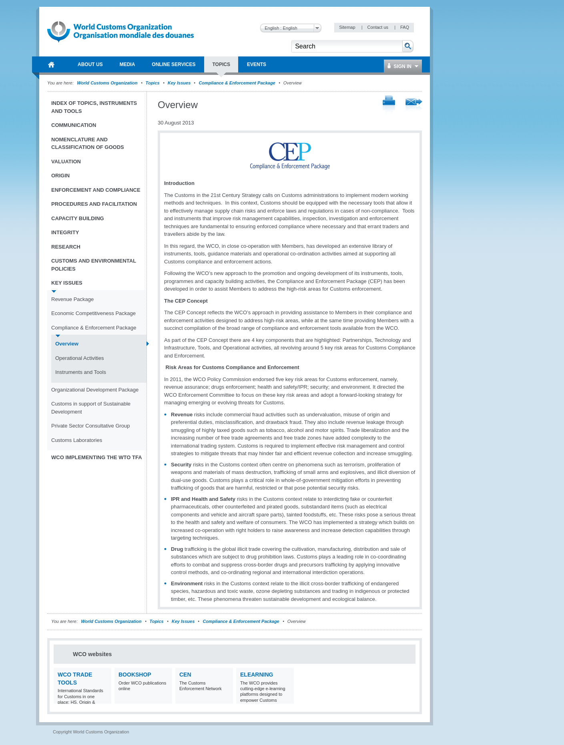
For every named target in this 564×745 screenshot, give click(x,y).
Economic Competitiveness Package (93, 313)
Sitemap (347, 27)
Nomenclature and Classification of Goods (87, 144)
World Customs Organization (107, 82)
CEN (185, 674)
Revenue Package (72, 299)
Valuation (66, 162)
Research (65, 247)
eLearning (256, 674)
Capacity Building (77, 218)
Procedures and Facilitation (94, 204)
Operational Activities (79, 358)
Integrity (65, 232)
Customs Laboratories (76, 440)
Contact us (378, 27)
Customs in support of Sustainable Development (90, 408)
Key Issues (179, 82)
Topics (153, 82)
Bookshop (134, 674)
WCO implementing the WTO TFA (96, 457)
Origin (60, 176)
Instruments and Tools (80, 372)
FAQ (404, 27)
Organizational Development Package (94, 390)
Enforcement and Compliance (95, 190)
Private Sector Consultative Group (90, 426)
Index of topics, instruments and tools (94, 107)
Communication (73, 125)
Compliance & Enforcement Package (237, 82)
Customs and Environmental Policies (93, 265)
